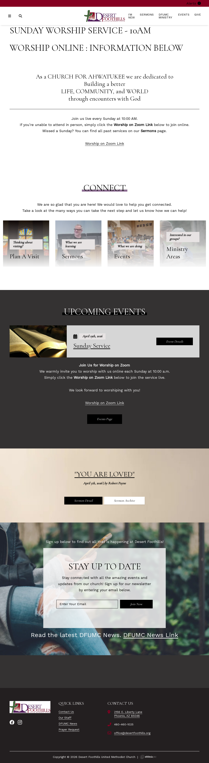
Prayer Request (69, 729)
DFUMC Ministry (165, 16)
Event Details (174, 341)
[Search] (21, 16)
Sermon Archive (124, 501)
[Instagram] (20, 722)
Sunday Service (91, 345)
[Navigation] (10, 16)
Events (183, 14)
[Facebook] (12, 722)
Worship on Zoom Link (104, 144)
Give (197, 14)
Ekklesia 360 (148, 757)
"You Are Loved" (104, 474)
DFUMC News (68, 723)
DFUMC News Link (150, 634)
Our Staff (65, 717)
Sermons (147, 14)
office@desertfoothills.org (132, 733)
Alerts (193, 3)
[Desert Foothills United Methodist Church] (104, 16)
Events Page (104, 419)
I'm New (131, 16)
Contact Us (66, 711)
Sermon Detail (83, 501)
